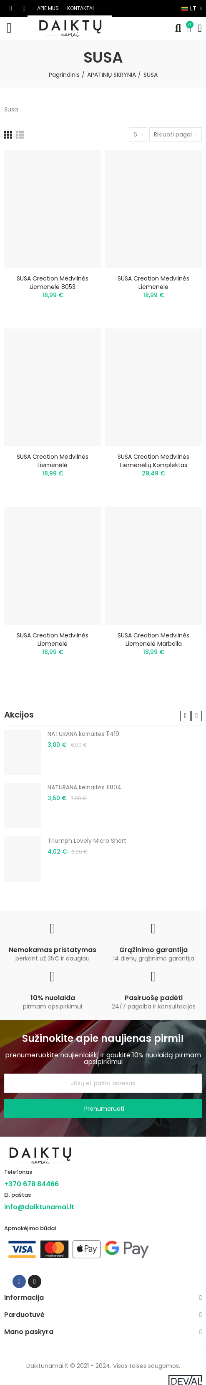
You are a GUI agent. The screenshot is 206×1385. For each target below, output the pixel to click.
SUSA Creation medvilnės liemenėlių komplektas (153, 460)
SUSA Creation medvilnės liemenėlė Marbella (153, 639)
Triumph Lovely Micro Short (87, 841)
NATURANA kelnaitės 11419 (83, 734)
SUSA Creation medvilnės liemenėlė (153, 282)
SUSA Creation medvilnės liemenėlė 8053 (52, 282)
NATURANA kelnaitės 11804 (84, 787)
